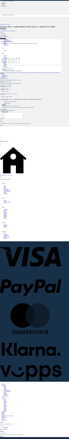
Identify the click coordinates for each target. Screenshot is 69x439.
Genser (5, 187)
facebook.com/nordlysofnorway (5, 180)
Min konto (3, 2)
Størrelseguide (4, 6)
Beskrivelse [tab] (4, 75)
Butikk (3, 24)
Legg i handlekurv (2, 38)
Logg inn (6, 428)
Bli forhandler (4, 3)
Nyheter (3, 413)
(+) (0, 146)
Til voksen (3, 33)
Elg (4, 212)
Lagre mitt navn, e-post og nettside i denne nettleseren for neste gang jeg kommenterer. (16, 124)
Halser (5, 388)
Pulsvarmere (6, 395)
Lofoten (5, 60)
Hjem (1, 24)
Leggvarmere (6, 39)
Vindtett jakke (51, 72)
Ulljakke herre (39, 72)
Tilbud (5, 227)
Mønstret (5, 61)
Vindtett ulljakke (57, 72)
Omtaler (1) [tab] (4, 76)
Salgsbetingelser (6, 238)
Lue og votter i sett (7, 40)
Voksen (23, 72)
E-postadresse (2, 434)
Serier (6, 24)
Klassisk (5, 59)
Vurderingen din (3, 111)
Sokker (5, 42)
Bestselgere (4, 69)
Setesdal (5, 64)
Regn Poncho (6, 397)
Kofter (5, 189)
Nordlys (5, 62)
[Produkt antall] (5, 37)
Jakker (15, 72)
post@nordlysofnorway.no (4, 142)
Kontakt (5, 235)
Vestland (5, 411)
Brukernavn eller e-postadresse (5, 425)
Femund (5, 57)
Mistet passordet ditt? (3, 430)
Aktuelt (3, 5)
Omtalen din (2, 119)
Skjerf (5, 393)
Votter (5, 204)
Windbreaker (2, 73)
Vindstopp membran (45, 72)
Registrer (1, 437)
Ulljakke (29, 72)
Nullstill (7, 36)
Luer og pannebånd (7, 192)
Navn (1, 121)
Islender (5, 58)
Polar (5, 63)
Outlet (5, 228)
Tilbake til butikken (7, 103)
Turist (5, 65)
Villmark (5, 219)
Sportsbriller (6, 194)
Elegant (5, 211)
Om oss (3, 4)
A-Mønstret (6, 210)
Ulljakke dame (33, 72)
